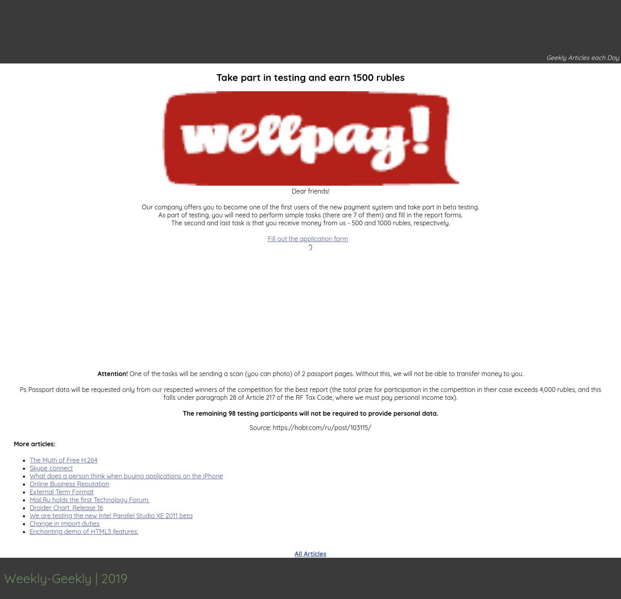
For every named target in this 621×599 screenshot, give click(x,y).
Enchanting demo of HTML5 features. (84, 532)
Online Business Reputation (69, 484)
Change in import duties (64, 524)
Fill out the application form (308, 239)
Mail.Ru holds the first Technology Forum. (89, 500)
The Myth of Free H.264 (63, 460)
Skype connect (51, 468)
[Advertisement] (310, 306)
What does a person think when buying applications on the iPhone (126, 476)
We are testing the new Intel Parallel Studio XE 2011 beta (111, 516)
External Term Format (61, 492)
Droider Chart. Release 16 (66, 508)
